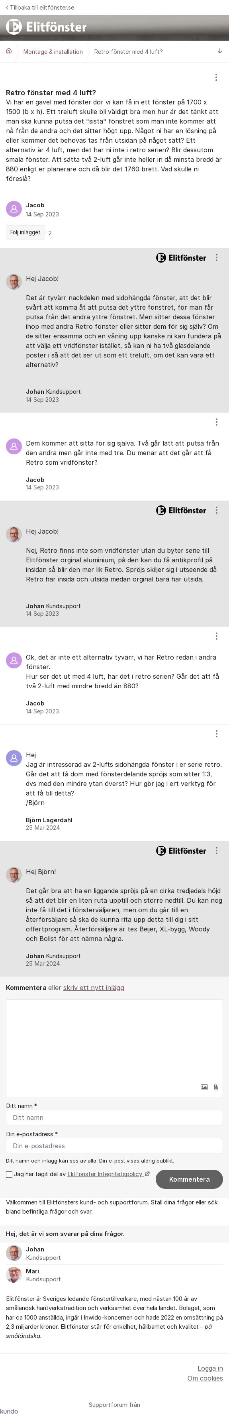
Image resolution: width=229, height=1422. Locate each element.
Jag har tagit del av (80, 1174)
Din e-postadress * (32, 1134)
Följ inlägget (25, 232)
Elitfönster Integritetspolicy (105, 1174)
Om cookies (205, 1378)
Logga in (210, 1368)
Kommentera (189, 1179)
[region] (114, 155)
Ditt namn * (21, 1106)
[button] (203, 1087)
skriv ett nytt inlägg (93, 988)
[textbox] (114, 1039)
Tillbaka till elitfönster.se (40, 7)
